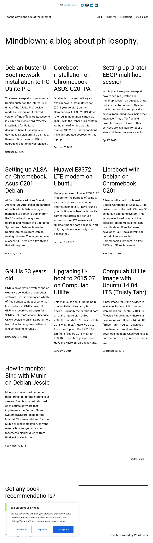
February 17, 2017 (64, 242)
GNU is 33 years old (25, 275)
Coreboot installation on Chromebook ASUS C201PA (72, 78)
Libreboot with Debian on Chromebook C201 (121, 180)
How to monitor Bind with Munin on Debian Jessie (27, 375)
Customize (21, 529)
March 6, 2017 (13, 253)
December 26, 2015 (113, 350)
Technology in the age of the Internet (28, 16)
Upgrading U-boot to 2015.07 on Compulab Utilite (74, 282)
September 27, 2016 (16, 336)
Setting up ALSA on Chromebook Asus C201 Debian (26, 180)
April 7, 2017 (109, 140)
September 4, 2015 (15, 445)
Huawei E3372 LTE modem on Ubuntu (73, 176)
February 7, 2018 (63, 147)
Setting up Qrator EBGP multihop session (125, 74)
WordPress (141, 535)
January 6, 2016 (63, 350)
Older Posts (139, 459)
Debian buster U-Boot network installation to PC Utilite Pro (27, 78)
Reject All (42, 529)
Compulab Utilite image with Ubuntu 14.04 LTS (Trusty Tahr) (125, 282)
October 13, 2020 (14, 151)
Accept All (63, 529)
